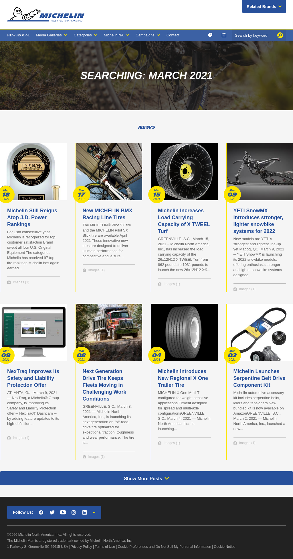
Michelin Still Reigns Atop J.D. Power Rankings (32, 217)
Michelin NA (114, 35)
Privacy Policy (81, 547)
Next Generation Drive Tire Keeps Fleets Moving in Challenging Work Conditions (104, 385)
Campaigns (145, 35)
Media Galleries (49, 35)
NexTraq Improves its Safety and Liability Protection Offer (33, 378)
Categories (83, 35)
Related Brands (261, 6)
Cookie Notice (224, 547)
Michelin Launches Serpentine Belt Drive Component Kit (259, 378)
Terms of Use (105, 547)
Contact (173, 35)
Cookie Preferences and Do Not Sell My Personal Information (164, 547)
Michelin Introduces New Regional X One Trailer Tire (183, 378)
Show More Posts (143, 478)
